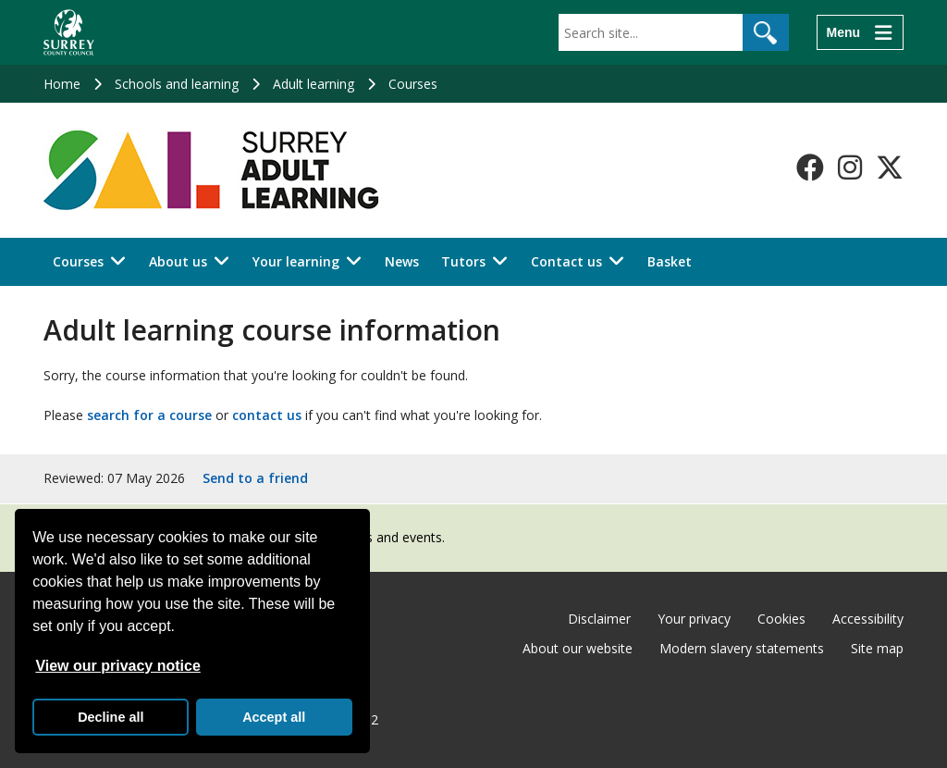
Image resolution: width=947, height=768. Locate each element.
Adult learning (313, 84)
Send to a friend (255, 478)
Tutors (463, 261)
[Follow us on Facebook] (810, 167)
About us (178, 261)
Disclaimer (599, 618)
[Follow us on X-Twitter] (890, 167)
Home (61, 84)
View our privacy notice (117, 666)
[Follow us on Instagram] (850, 167)
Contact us (566, 261)
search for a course (149, 415)
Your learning (295, 261)
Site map (877, 648)
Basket (669, 261)
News (402, 261)
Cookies (781, 618)
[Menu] (860, 32)
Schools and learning (177, 84)
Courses (412, 84)
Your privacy (694, 618)
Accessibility (868, 618)
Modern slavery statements (741, 648)
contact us (266, 415)
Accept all (273, 717)
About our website (578, 648)
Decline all (110, 717)
